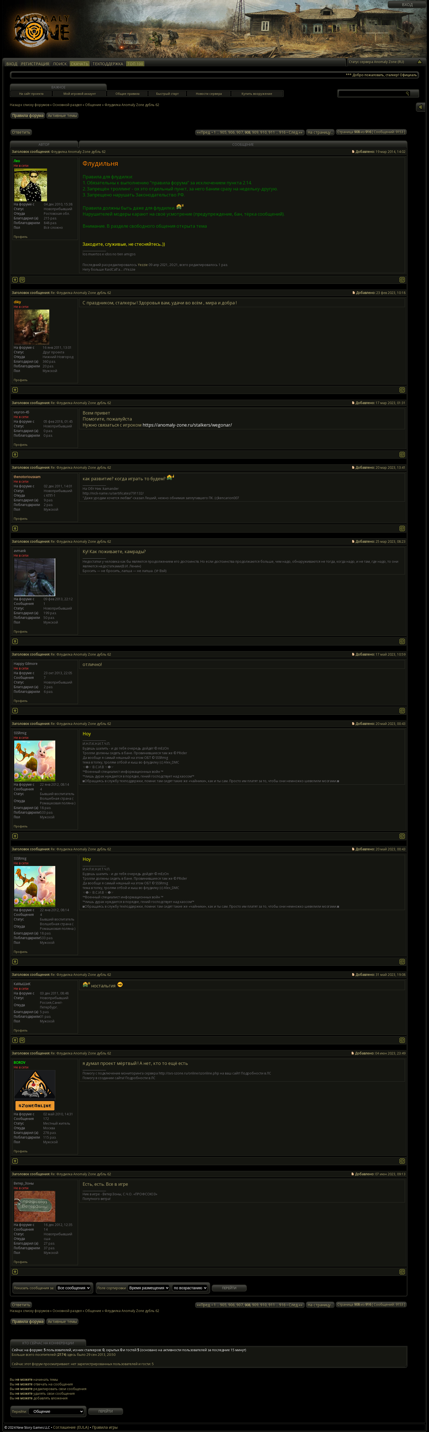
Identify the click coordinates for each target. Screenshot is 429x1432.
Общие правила (127, 94)
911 (271, 132)
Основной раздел (67, 104)
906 (231, 132)
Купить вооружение (257, 94)
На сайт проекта (31, 94)
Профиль (21, 237)
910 (263, 132)
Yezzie (143, 264)
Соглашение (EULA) (71, 1427)
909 (255, 132)
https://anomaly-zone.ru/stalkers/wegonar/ (187, 425)
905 (223, 132)
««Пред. (204, 132)
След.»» (295, 132)
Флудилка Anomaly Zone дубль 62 (132, 104)
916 (282, 132)
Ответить (21, 132)
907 (239, 132)
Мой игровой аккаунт (79, 94)
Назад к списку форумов (29, 104)
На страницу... (320, 132)
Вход (407, 4)
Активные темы (62, 115)
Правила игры (105, 1427)
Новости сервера (209, 94)
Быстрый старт (167, 94)
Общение (93, 104)
